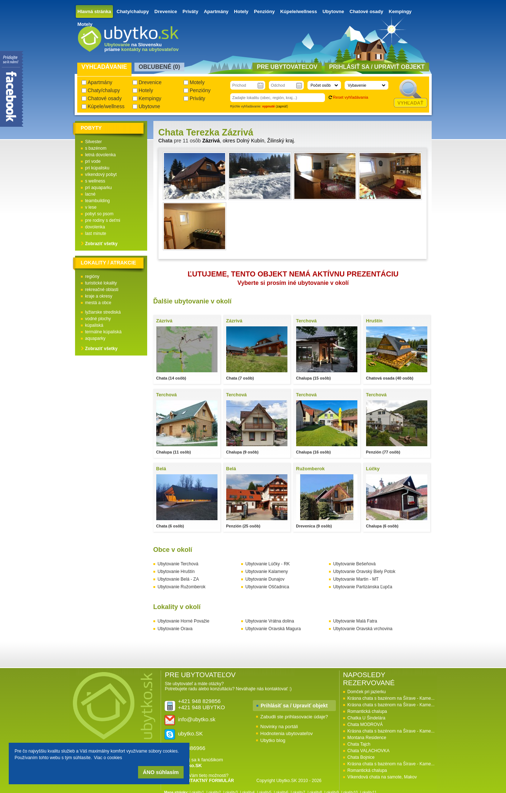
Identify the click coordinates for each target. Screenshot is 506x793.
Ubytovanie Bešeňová (354, 563)
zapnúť (282, 106)
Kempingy (400, 11)
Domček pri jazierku (367, 691)
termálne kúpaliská (103, 331)
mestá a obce (98, 302)
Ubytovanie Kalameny (267, 571)
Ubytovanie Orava (175, 628)
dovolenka (95, 226)
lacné (90, 194)
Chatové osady (366, 11)
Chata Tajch (359, 744)
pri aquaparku (98, 187)
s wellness (95, 181)
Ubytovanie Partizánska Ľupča (362, 586)
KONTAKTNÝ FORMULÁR (207, 780)
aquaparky (95, 338)
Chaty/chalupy (133, 11)
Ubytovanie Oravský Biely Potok (364, 571)
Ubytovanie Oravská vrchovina (363, 628)
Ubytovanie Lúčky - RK (268, 563)
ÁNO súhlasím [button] (161, 772)
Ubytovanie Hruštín (176, 571)
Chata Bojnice (361, 757)
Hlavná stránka (94, 11)
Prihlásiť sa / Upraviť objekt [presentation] (376, 67)
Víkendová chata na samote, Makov (382, 777)
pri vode (93, 161)
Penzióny (264, 11)
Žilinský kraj (280, 141)
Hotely (241, 11)
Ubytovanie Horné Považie (183, 621)
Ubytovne (333, 11)
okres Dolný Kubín (243, 141)
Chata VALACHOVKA (369, 750)
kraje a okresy (99, 296)
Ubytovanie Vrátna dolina (270, 621)
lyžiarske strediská (103, 312)
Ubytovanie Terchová (178, 563)
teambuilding (97, 200)
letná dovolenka (100, 154)
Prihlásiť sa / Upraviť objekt (294, 705)
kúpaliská (94, 325)
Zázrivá (211, 141)
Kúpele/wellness (298, 11)
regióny (92, 276)
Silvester (93, 141)
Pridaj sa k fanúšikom (200, 762)
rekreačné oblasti (101, 289)
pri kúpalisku (97, 167)
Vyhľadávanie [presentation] (104, 67)
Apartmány (216, 11)
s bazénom (96, 148)
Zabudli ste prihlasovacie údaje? (294, 716)
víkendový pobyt (101, 174)
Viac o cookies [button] (108, 757)
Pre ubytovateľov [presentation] (287, 67)
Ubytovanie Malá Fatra (355, 621)
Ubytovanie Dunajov (265, 579)
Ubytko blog (273, 740)
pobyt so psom (99, 213)
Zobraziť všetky (101, 243)
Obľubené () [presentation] (159, 67)
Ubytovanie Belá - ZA (178, 579)
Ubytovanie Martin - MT (356, 579)
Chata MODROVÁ (365, 724)
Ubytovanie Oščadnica (267, 586)
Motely (85, 24)
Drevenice (165, 11)
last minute (95, 233)
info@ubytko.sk (197, 719)
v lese (91, 207)
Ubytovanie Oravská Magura (273, 628)
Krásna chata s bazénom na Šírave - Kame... (391, 698)
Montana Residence (367, 737)
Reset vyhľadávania (350, 97)
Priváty (190, 11)
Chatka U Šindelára (366, 718)
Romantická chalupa (367, 711)
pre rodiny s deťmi (103, 220)
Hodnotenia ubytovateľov (286, 733)
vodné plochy (98, 318)
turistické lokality (101, 283)
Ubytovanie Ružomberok (181, 586)
